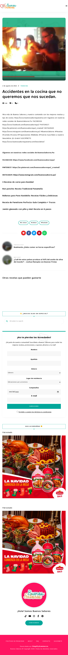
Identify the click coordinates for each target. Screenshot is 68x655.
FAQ (37, 641)
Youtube (45, 222)
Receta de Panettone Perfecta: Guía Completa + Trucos (28, 202)
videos (34, 222)
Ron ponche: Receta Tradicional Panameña (22, 189)
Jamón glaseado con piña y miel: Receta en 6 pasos (27, 209)
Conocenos (34, 623)
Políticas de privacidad (15, 641)
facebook (38, 616)
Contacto (46, 641)
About (30, 641)
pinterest (42, 616)
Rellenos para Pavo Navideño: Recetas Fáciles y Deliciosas (30, 196)
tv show (24, 222)
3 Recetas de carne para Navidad (18, 182)
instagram (34, 616)
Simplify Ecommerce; (40, 646)
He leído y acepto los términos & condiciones (35, 412)
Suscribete (58, 641)
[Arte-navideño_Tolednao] (34, 498)
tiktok (25, 616)
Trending (24, 86)
